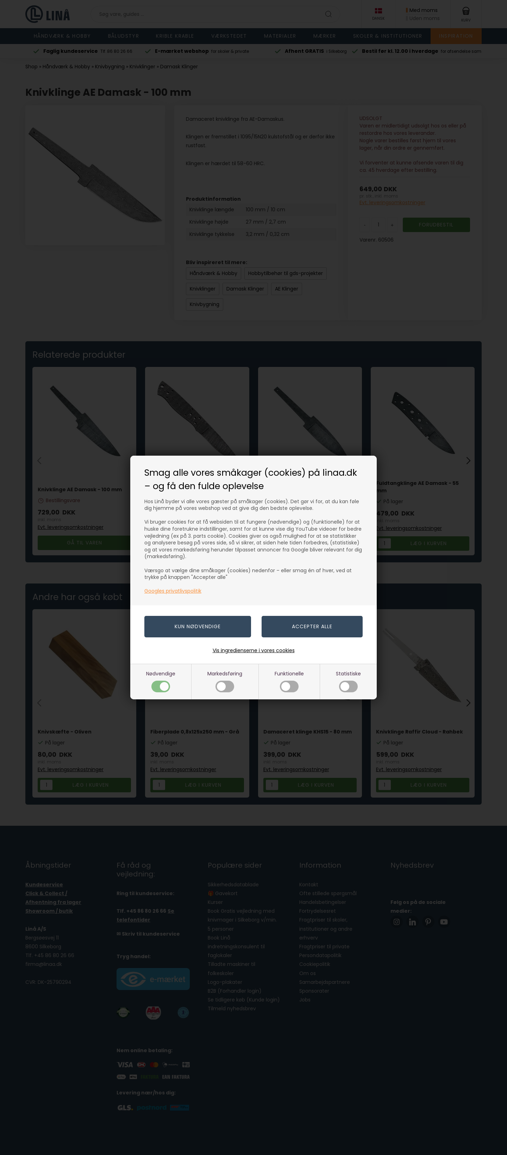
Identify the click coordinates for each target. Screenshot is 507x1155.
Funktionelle (289, 681)
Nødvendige (160, 681)
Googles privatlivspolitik (172, 590)
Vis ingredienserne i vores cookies (254, 650)
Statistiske (348, 681)
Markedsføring (224, 681)
